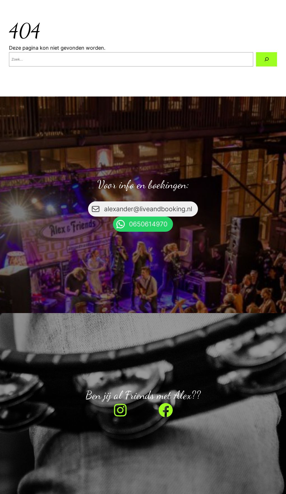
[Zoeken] (266, 59)
